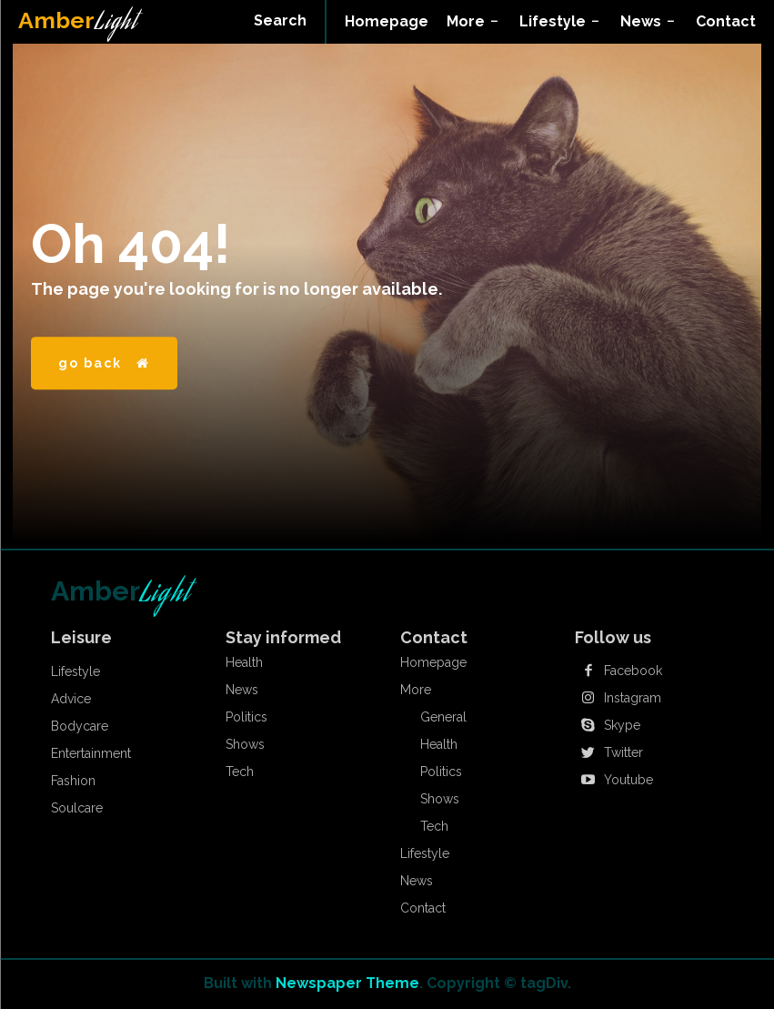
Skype (622, 725)
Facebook (633, 670)
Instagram (632, 697)
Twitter (623, 752)
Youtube (628, 779)
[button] (280, 21)
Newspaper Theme (347, 983)
